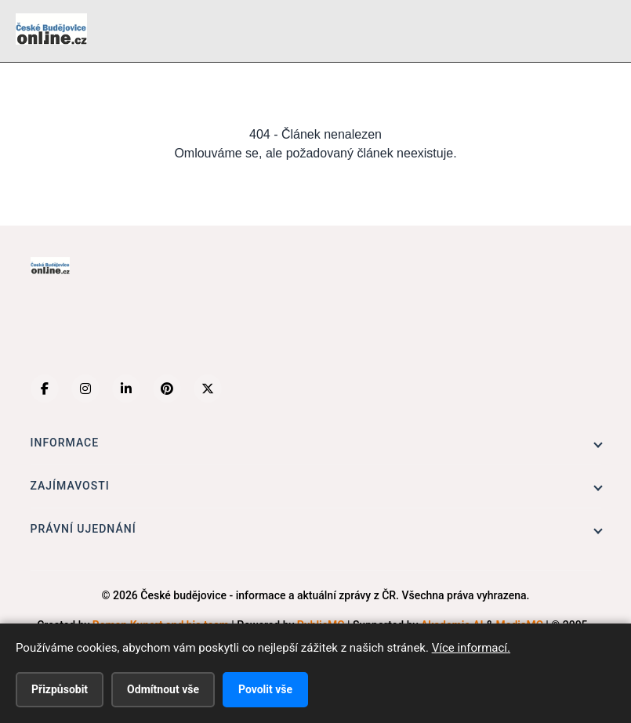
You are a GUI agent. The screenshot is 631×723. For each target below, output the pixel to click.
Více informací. (471, 648)
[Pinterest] (167, 388)
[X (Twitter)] (208, 388)
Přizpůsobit (59, 689)
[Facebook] (45, 388)
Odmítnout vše (163, 689)
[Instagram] (85, 388)
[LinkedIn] (126, 388)
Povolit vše (265, 689)
